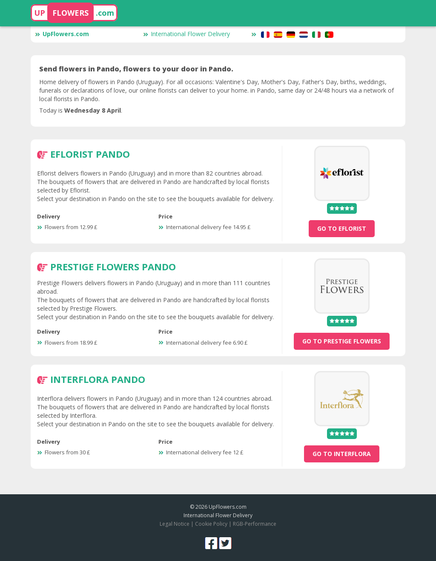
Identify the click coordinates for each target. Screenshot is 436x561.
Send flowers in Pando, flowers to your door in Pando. (136, 69)
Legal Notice (174, 523)
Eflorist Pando (90, 153)
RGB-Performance (254, 523)
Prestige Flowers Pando (113, 266)
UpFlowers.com (62, 34)
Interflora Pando (97, 379)
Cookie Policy (211, 523)
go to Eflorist (341, 228)
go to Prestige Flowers (341, 341)
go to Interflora (342, 454)
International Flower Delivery (186, 34)
